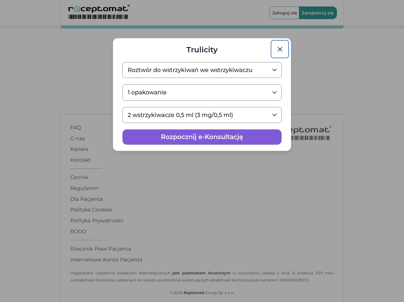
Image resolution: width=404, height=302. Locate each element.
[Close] (280, 49)
